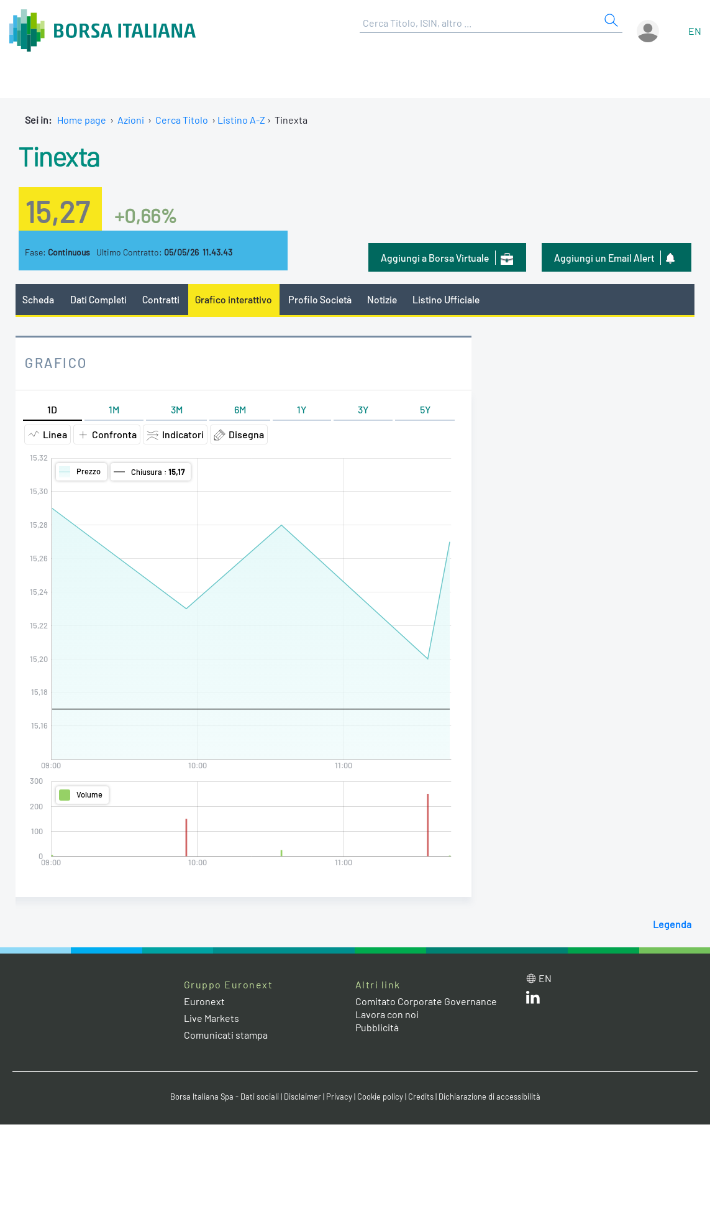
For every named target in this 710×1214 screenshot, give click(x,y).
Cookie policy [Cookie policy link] (380, 1096)
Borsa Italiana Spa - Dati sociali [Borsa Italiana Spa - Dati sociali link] (224, 1096)
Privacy (339, 1096)
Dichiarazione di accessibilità (489, 1096)
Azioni (130, 120)
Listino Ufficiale (446, 299)
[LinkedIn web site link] (533, 1000)
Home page (81, 120)
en (694, 31)
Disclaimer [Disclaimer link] (302, 1096)
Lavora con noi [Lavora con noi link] (387, 1014)
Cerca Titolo (181, 120)
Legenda (672, 924)
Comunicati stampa (226, 1035)
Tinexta (59, 155)
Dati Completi (98, 299)
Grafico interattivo (233, 299)
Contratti (161, 299)
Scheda (38, 299)
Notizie (382, 299)
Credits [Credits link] (421, 1096)
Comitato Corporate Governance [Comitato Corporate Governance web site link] (426, 1001)
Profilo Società (320, 299)
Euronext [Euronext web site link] (204, 1001)
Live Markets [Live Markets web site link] (211, 1018)
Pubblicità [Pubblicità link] (377, 1027)
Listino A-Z (241, 120)
